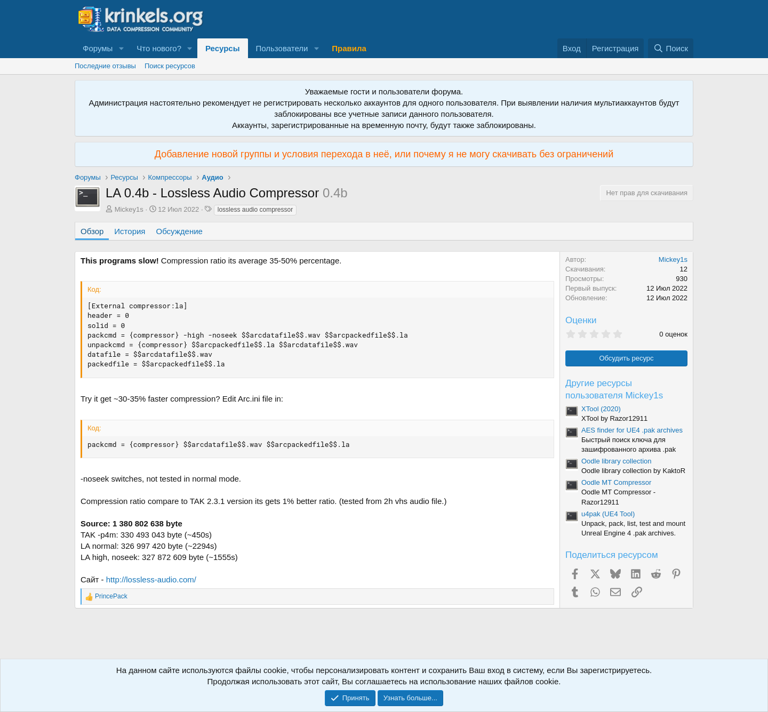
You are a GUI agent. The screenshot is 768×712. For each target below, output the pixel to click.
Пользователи (282, 48)
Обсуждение (179, 231)
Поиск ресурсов (170, 66)
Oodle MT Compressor (616, 482)
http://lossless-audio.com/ (151, 579)
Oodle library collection (616, 461)
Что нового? (159, 48)
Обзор (92, 231)
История (129, 231)
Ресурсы (222, 48)
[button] (121, 48)
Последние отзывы (105, 66)
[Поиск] (670, 48)
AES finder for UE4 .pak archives (632, 430)
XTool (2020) (601, 409)
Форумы (98, 48)
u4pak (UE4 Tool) (608, 514)
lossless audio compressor (255, 209)
